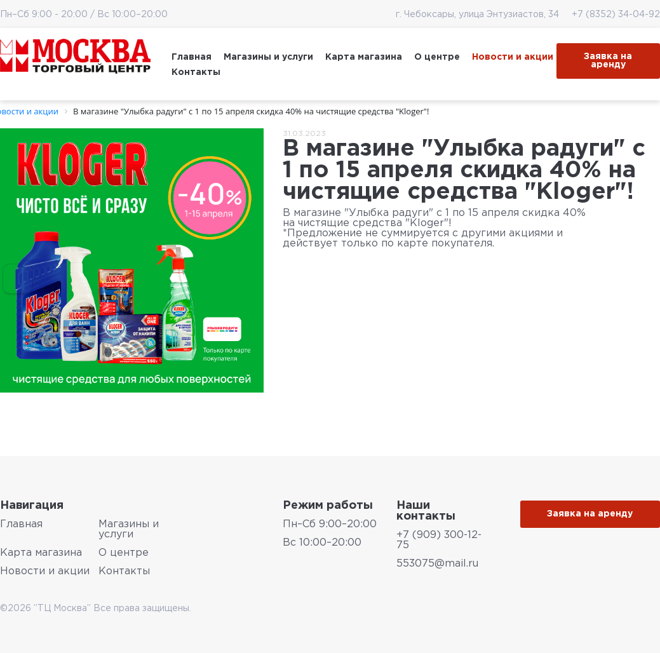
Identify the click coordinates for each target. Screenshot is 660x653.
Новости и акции (512, 57)
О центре (437, 57)
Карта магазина (363, 57)
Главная (192, 57)
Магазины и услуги (268, 57)
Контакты (196, 72)
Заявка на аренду (608, 61)
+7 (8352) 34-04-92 (611, 14)
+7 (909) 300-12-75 (439, 540)
